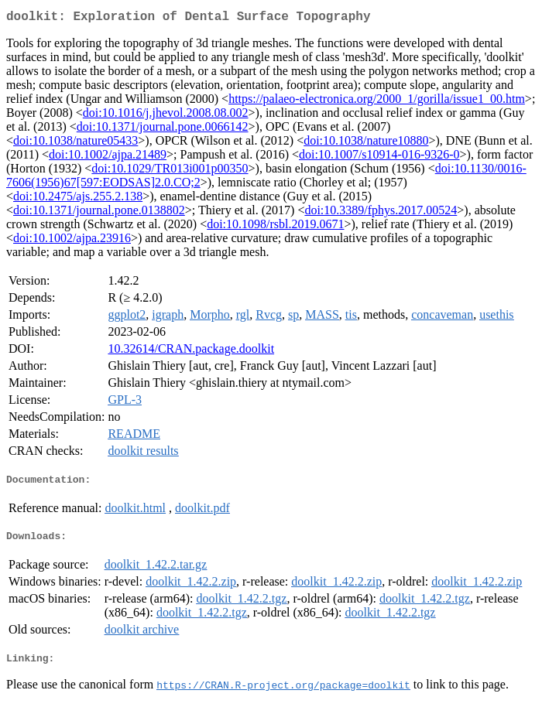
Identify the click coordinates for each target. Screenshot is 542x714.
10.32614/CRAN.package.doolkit (191, 351)
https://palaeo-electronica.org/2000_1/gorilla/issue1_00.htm (376, 101)
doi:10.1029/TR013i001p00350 (169, 171)
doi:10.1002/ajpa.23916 (72, 241)
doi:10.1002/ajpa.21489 (107, 157)
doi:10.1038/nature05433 (75, 143)
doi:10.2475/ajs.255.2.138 (77, 199)
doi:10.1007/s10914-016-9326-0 (379, 157)
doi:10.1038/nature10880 (366, 143)
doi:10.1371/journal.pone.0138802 (99, 213)
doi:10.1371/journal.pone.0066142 (163, 129)
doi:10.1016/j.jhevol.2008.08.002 (166, 115)
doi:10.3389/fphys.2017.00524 (380, 213)
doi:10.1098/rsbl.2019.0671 (275, 227)
